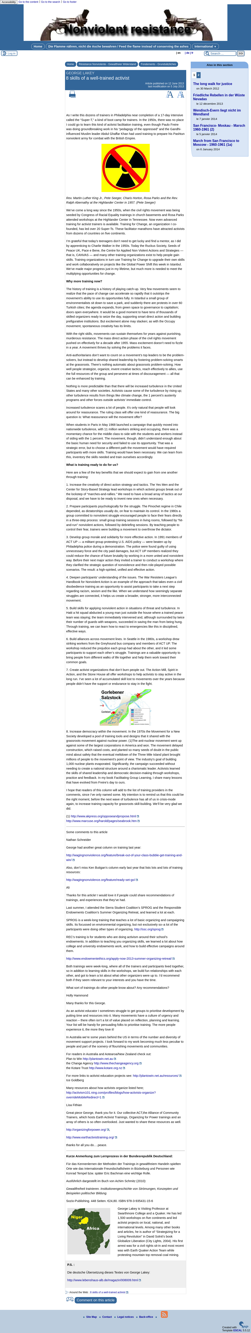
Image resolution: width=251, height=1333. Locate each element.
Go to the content (28, 1)
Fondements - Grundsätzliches (158, 64)
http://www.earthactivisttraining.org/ (90, 1137)
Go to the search (50, 1)
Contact (106, 1316)
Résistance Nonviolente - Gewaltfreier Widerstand (107, 64)
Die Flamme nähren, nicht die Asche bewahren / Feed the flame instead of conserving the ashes (118, 46)
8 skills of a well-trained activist (107, 1292)
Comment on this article (96, 1300)
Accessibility (9, 2)
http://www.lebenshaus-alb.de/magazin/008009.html (102, 1280)
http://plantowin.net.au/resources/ (155, 1075)
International (205, 46)
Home (38, 46)
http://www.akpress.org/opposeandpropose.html (103, 816)
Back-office (145, 1316)
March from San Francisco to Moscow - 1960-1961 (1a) (216, 142)
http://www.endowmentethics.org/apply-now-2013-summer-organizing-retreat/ (119, 958)
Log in (11, 53)
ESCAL (237, 1330)
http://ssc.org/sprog (147, 929)
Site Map (90, 1316)
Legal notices (124, 1316)
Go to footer (69, 1)
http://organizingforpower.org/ (86, 1129)
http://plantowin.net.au (98, 1058)
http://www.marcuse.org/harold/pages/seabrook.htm (101, 821)
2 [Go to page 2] (198, 75)
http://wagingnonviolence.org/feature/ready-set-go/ (100, 880)
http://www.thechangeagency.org (116, 1063)
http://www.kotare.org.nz (105, 1068)
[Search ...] (220, 53)
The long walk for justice (212, 84)
